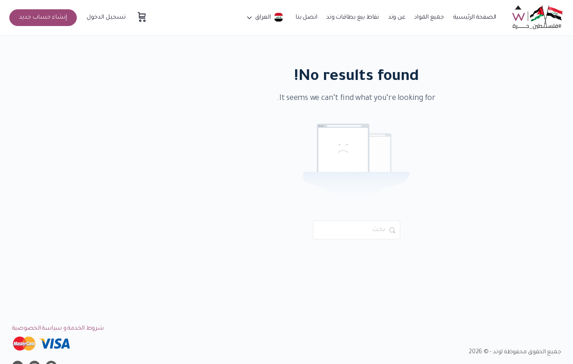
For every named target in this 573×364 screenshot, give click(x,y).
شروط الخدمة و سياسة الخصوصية (58, 328)
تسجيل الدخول (106, 17)
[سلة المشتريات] (141, 17)
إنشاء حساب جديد (43, 17)
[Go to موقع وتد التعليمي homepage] (537, 18)
